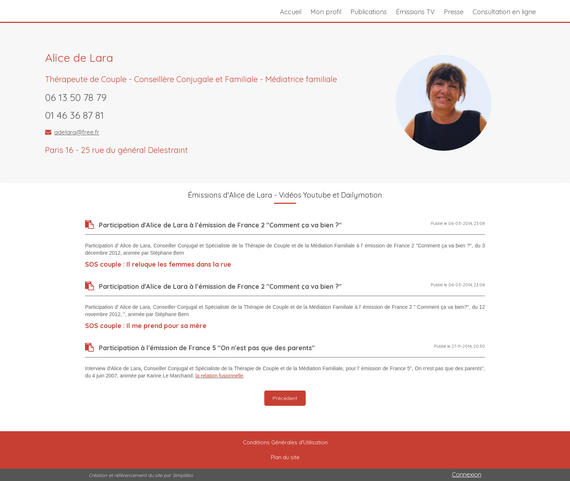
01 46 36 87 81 (74, 115)
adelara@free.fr (76, 132)
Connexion (466, 474)
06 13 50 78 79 (76, 97)
